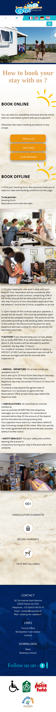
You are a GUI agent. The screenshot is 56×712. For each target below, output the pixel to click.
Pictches (28, 148)
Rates (28, 649)
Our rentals (28, 157)
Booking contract (28, 652)
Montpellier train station (28, 631)
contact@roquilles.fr (31, 610)
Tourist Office (28, 628)
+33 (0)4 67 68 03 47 (33, 607)
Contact (28, 635)
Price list (29, 139)
